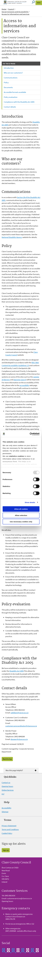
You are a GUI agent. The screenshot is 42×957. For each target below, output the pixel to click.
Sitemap (5, 811)
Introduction (9, 68)
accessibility (24, 385)
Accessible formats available (15, 92)
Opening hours (7, 786)
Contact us (6, 782)
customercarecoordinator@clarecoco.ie (21, 726)
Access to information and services (15, 14)
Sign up (6, 850)
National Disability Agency (12, 237)
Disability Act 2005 (17, 671)
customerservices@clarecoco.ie (19, 898)
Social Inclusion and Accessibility (15, 12)
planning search (20, 379)
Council (11, 9)
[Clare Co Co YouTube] (26, 950)
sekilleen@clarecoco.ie (19, 712)
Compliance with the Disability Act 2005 (19, 102)
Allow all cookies (21, 509)
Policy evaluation (10, 97)
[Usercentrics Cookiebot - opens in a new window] (29, 434)
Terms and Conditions (10, 829)
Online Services (8, 790)
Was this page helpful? (14, 770)
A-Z (3, 794)
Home (4, 9)
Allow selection (21, 515)
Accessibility (6, 808)
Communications (10, 77)
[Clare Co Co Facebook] (6, 950)
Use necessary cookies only (21, 522)
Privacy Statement (9, 825)
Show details (30, 502)
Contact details (10, 107)
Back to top (7, 759)
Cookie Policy (7, 833)
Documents (8, 87)
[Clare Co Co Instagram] (35, 950)
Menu (39, 3)
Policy (6, 82)
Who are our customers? (13, 73)
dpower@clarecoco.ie (19, 739)
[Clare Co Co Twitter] (16, 950)
